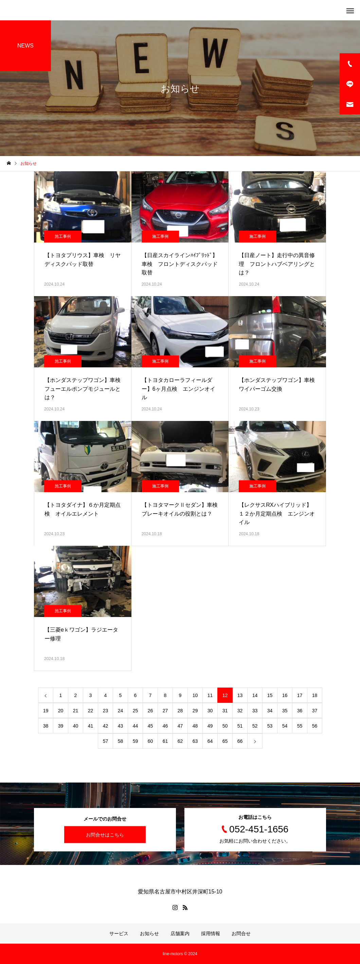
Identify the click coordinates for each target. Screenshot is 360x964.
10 (195, 695)
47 (180, 726)
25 (135, 710)
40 (75, 726)
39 (61, 726)
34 (270, 710)
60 (150, 741)
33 (255, 710)
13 (240, 695)
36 (300, 710)
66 (240, 741)
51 (240, 726)
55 (300, 726)
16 (285, 695)
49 (210, 726)
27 (165, 710)
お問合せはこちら (105, 834)
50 (225, 726)
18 (315, 695)
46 (165, 726)
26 (150, 710)
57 (105, 741)
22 (90, 710)
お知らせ (149, 933)
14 (255, 695)
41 (90, 726)
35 (285, 710)
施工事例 (63, 236)
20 (61, 710)
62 (180, 741)
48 (195, 726)
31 (225, 710)
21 (75, 710)
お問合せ (241, 933)
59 (135, 741)
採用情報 (210, 933)
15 (270, 695)
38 (46, 726)
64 (210, 741)
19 (46, 710)
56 (315, 726)
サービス (118, 933)
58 (120, 741)
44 (135, 726)
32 (240, 710)
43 (120, 726)
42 (105, 726)
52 (255, 726)
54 (285, 726)
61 (165, 741)
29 (195, 710)
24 (120, 710)
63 (195, 741)
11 (210, 695)
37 (315, 710)
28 (180, 710)
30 (210, 710)
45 (150, 726)
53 (270, 726)
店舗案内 (180, 933)
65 (225, 741)
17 (300, 695)
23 (105, 710)
